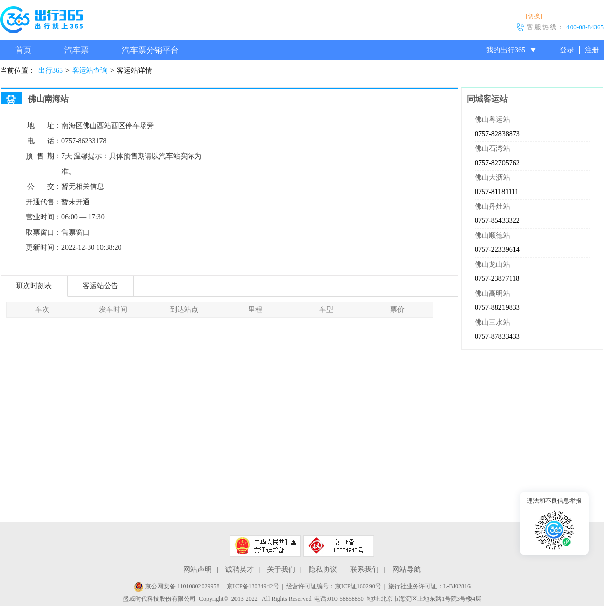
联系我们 (364, 569)
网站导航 (406, 569)
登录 (567, 50)
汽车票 (76, 50)
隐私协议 (323, 569)
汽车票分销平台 (150, 50)
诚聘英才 (239, 569)
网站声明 (197, 569)
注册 (592, 50)
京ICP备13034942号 (253, 586)
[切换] (534, 16)
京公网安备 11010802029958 (176, 586)
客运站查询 (90, 70)
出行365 (50, 70)
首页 (23, 50)
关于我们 (281, 569)
